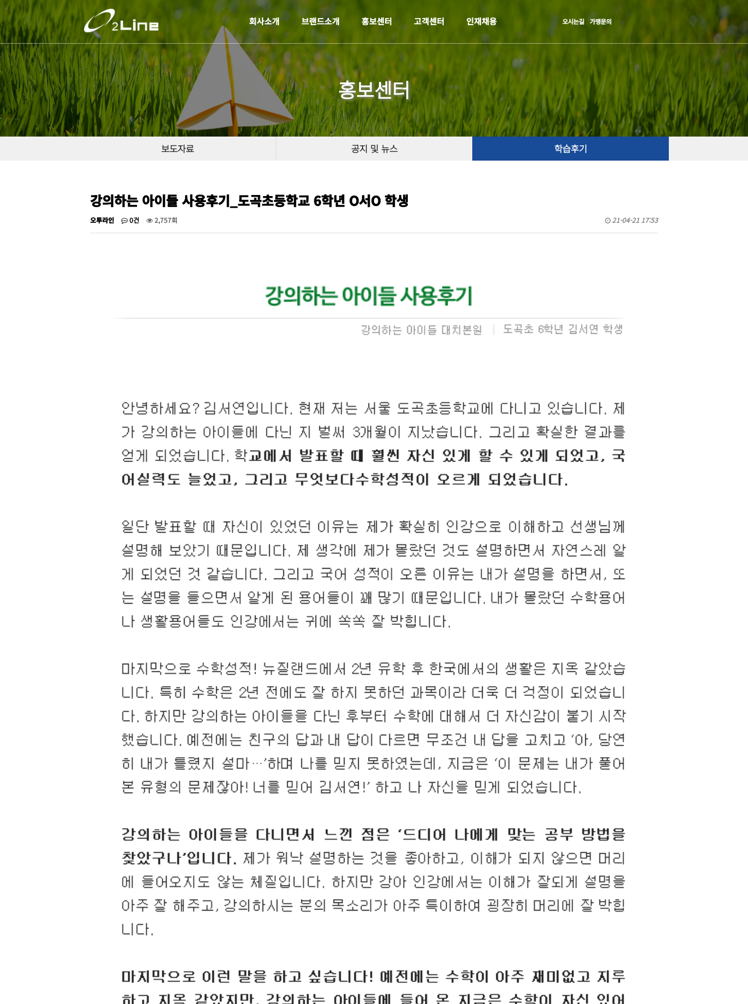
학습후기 (570, 148)
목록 (642, 774)
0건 (130, 220)
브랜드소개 (320, 21)
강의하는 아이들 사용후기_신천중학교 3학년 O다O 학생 (208, 831)
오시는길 (573, 21)
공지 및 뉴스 (374, 148)
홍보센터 (376, 21)
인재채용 (481, 21)
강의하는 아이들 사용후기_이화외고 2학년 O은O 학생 (205, 807)
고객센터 (429, 21)
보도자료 (177, 148)
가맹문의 (601, 21)
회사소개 (264, 21)
